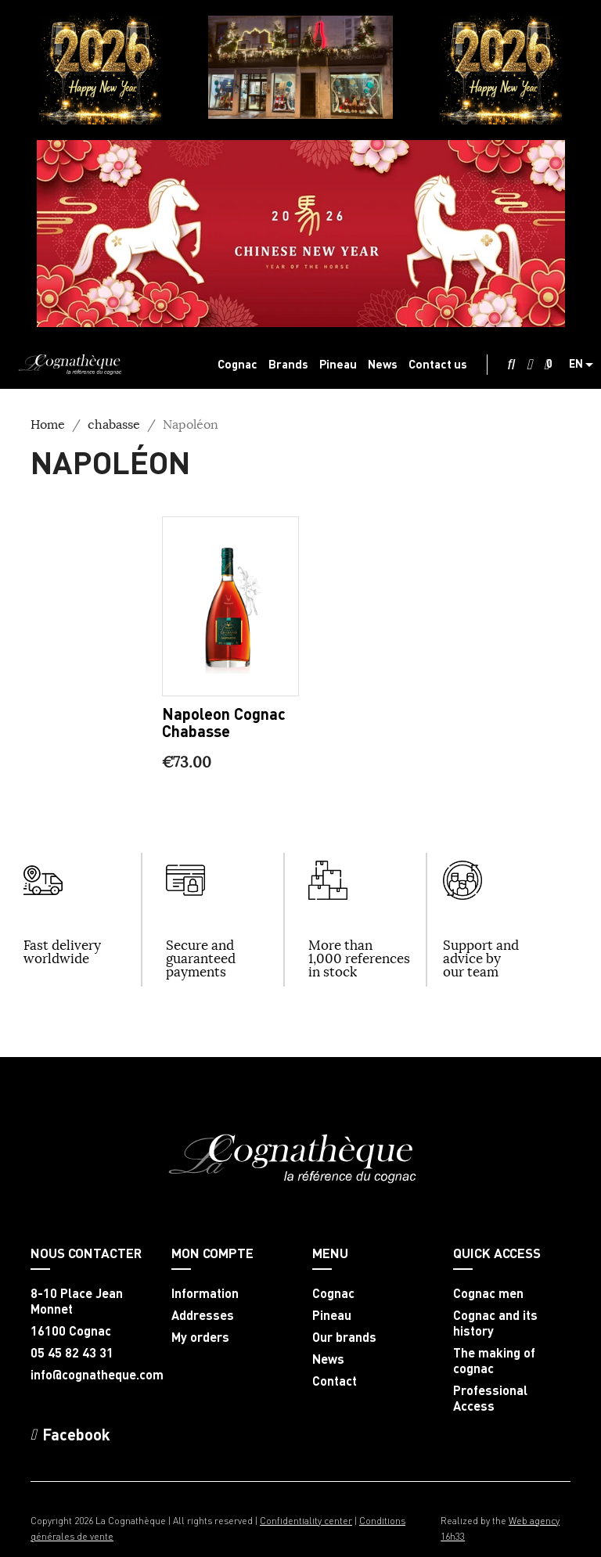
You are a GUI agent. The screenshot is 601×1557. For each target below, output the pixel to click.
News (328, 1359)
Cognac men (488, 1293)
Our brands (344, 1337)
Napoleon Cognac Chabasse (224, 722)
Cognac (333, 1293)
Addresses (202, 1315)
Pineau (331, 1315)
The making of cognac (494, 1360)
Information (205, 1293)
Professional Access (490, 1398)
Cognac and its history (495, 1323)
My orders (200, 1337)
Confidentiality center (306, 1520)
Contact (334, 1381)
